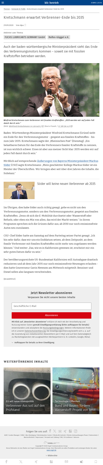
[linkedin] (52, 462)
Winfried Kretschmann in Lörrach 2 (26, 126)
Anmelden (96, 3)
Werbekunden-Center (44, 435)
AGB (5, 435)
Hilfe (23, 435)
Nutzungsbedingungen (53, 328)
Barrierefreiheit (29, 437)
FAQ (61, 437)
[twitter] (21, 462)
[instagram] (75, 431)
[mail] (67, 462)
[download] (81, 461)
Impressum (40, 437)
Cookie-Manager (14, 435)
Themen (7, 9)
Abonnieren (51, 315)
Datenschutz (93, 435)
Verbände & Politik (18, 9)
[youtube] (59, 431)
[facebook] (7, 462)
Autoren (76, 437)
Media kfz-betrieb (59, 435)
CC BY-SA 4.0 (65, 126)
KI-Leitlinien (68, 437)
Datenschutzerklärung (35, 331)
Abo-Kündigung (31, 435)
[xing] (36, 461)
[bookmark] (25, 25)
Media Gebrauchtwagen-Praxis (77, 435)
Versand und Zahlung (52, 437)
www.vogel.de (51, 450)
